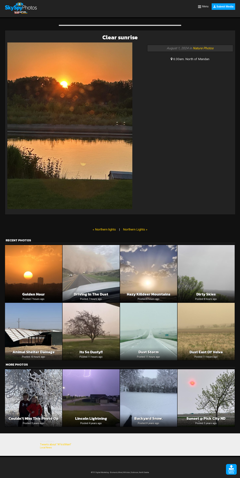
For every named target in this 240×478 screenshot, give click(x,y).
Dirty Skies (206, 294)
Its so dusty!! (91, 352)
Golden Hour (33, 294)
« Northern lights (104, 229)
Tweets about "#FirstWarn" (55, 444)
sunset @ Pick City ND (206, 418)
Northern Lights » (135, 229)
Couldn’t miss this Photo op (33, 418)
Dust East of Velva (206, 352)
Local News (46, 447)
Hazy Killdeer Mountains (148, 294)
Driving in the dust (91, 294)
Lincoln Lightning (91, 418)
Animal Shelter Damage (33, 352)
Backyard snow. (148, 418)
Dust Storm (148, 352)
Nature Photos (203, 48)
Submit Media (223, 6)
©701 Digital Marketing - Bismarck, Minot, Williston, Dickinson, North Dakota (120, 472)
